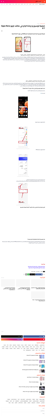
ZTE (4, 4)
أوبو (27, 4)
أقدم (2, 331)
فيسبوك (7, 401)
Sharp (15, 348)
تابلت (18, 399)
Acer (36, 350)
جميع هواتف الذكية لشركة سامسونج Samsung (30, 369)
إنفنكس (16, 4)
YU (39, 350)
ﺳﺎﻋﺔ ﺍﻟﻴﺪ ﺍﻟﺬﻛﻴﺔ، (13, 399)
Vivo (32, 345)
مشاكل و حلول (28, 399)
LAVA (24, 348)
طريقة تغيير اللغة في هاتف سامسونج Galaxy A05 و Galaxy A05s (38, 288)
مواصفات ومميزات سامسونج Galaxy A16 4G (30, 364)
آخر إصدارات (38, 402)
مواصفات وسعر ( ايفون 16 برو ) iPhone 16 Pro (30, 391)
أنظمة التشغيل (42, 401)
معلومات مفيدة (33, 271)
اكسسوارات (33, 402)
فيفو (24, 4)
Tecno (41, 346)
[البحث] (1, 2)
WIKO (40, 348)
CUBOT (33, 350)
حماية (13, 402)
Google (3, 346)
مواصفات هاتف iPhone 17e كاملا (32, 377)
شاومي (30, 4)
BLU (13, 346)
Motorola (14, 345)
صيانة (9, 402)
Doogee (7, 348)
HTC (10, 346)
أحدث (43, 331)
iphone (20, 346)
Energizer (36, 348)
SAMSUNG (36, 345)
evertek (11, 348)
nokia (5, 345)
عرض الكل (2, 277)
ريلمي (1, 4)
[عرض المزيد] (24, 274)
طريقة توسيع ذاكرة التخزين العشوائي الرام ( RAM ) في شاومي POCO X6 (24, 288)
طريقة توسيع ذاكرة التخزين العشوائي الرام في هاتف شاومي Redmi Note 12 (9, 288)
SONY (31, 346)
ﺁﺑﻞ (13, 401)
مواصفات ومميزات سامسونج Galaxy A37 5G (30, 360)
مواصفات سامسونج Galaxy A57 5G (32, 355)
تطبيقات (33, 399)
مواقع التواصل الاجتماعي (24, 401)
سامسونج (36, 4)
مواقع (25, 402)
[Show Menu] (44, 1)
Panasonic (32, 348)
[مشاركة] (2, 31)
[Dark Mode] (3, 1)
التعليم (16, 402)
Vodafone (42, 350)
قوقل (7, 4)
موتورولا (10, 4)
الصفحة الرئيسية (42, 23)
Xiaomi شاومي (42, 345)
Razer (3, 348)
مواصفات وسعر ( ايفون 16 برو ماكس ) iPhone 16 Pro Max (28, 386)
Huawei (29, 345)
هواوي (22, 4)
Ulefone (18, 348)
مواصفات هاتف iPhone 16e (33, 381)
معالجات (29, 402)
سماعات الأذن (21, 402)
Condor (7, 346)
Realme (18, 345)
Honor (22, 345)
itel (24, 350)
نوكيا (13, 4)
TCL (21, 348)
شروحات (38, 23)
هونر (19, 4)
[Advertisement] (23, 14)
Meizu (16, 346)
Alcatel (23, 346)
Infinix (11, 345)
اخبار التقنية (17, 401)
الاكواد (30, 401)
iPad (43, 348)
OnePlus (27, 346)
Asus (34, 346)
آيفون (33, 4)
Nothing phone (28, 350)
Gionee (28, 348)
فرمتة (37, 399)
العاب (11, 401)
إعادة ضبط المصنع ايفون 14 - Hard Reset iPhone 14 (38, 300)
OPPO (26, 345)
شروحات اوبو (37, 271)
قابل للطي (42, 402)
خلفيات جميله (23, 399)
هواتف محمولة (41, 399)
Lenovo (37, 346)
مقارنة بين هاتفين (35, 401)
